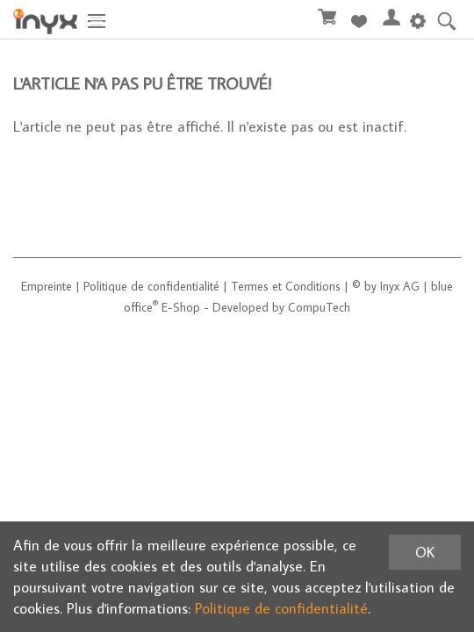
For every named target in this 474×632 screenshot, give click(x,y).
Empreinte (46, 286)
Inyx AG (400, 286)
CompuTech (319, 307)
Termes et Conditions (286, 286)
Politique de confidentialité (151, 286)
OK (424, 552)
